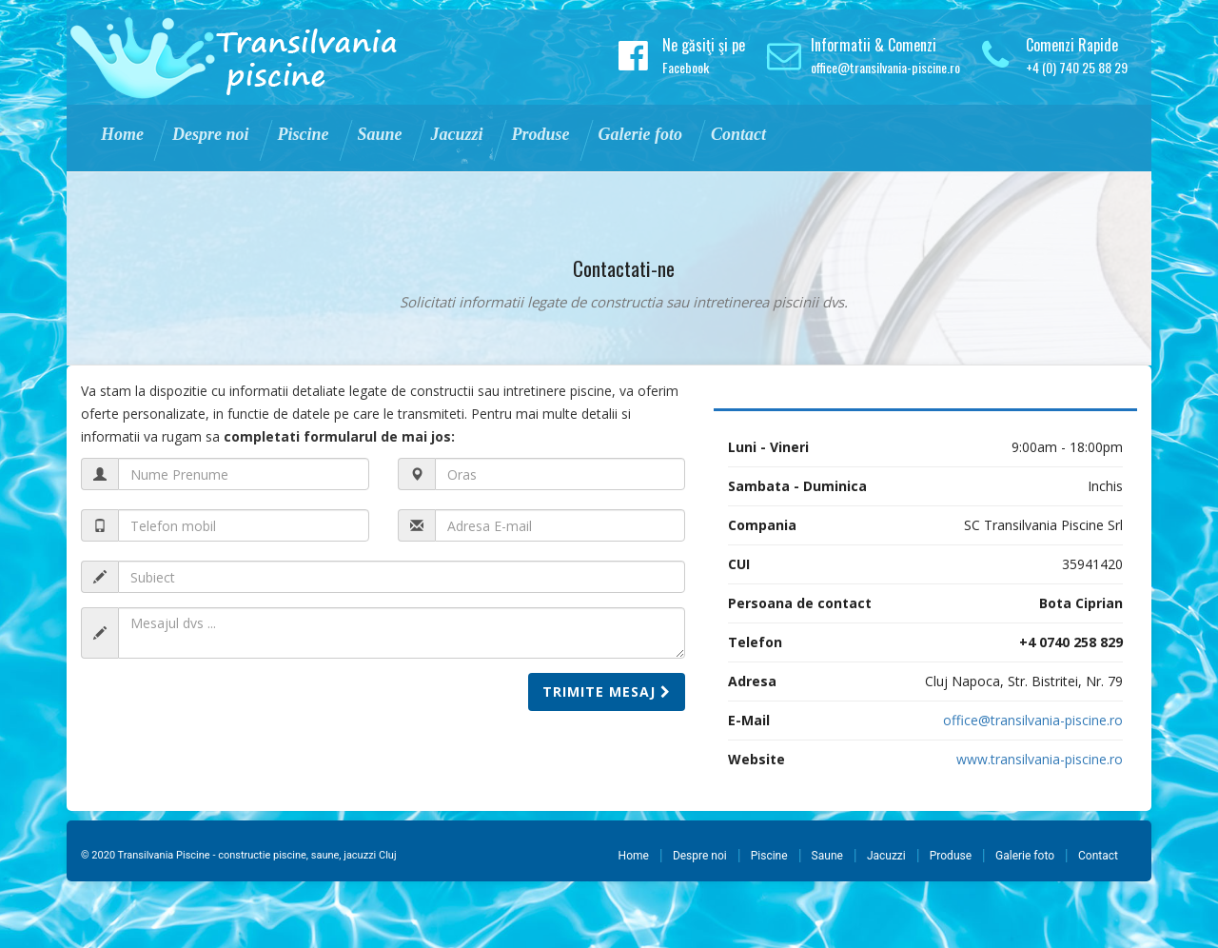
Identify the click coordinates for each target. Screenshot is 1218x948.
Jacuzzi (886, 855)
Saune (827, 855)
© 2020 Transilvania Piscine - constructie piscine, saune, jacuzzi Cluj (239, 855)
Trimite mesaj (606, 691)
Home (634, 855)
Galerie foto (1024, 855)
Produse (951, 855)
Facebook (685, 67)
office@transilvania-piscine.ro (885, 67)
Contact (1098, 855)
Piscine (769, 855)
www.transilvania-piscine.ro (1039, 759)
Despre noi (700, 855)
